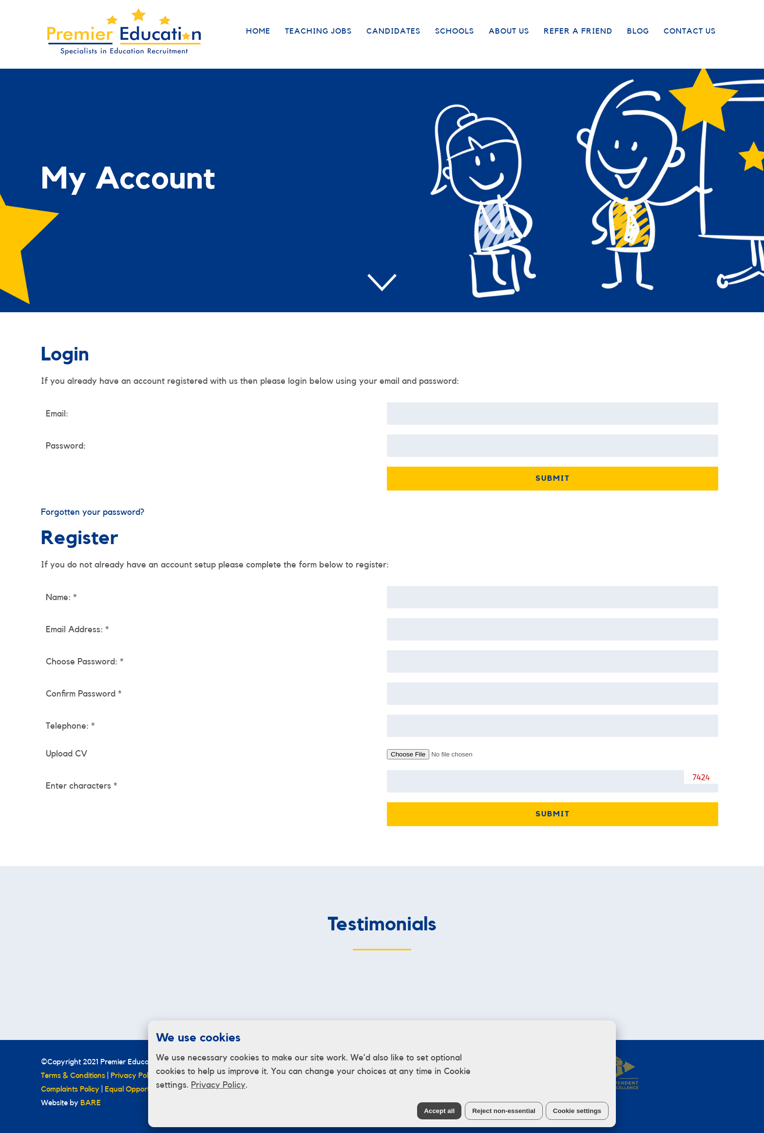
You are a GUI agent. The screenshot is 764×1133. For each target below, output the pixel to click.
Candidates (393, 31)
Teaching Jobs (318, 31)
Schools (454, 31)
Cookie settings (577, 1110)
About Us (509, 31)
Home (258, 31)
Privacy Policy (218, 1084)
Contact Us (690, 31)
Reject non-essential (503, 1110)
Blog (638, 31)
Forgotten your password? (92, 512)
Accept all (439, 1110)
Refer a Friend (578, 31)
